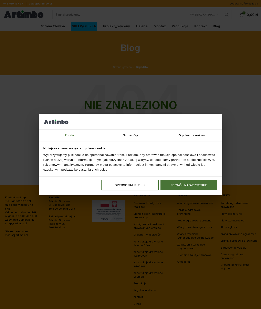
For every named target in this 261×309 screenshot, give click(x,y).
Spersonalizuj (130, 185)
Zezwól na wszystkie (188, 185)
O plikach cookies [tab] (191, 135)
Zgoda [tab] (69, 135)
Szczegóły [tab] (130, 135)
